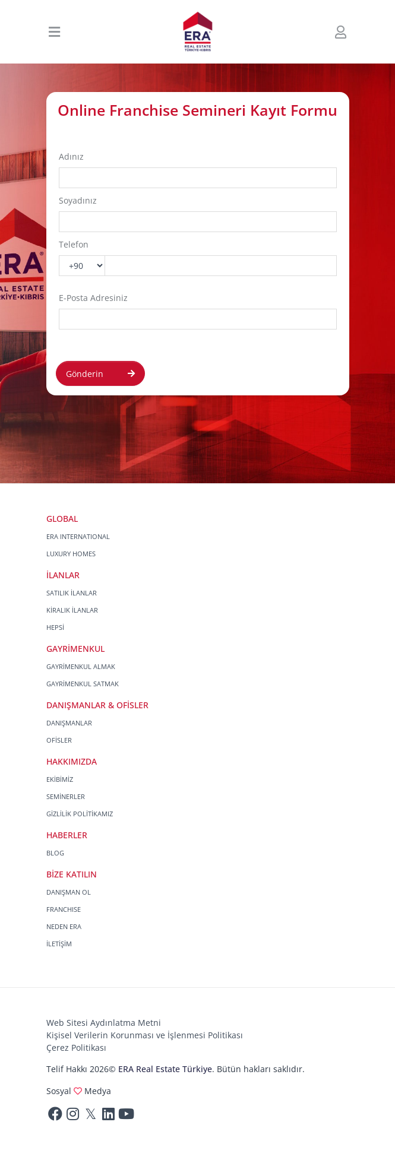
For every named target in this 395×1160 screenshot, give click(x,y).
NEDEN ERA (63, 926)
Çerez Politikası (76, 1047)
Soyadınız (78, 200)
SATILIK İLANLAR (71, 592)
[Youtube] (126, 1116)
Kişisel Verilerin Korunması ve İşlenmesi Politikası (144, 1035)
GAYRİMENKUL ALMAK (80, 666)
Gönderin (100, 373)
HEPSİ (55, 627)
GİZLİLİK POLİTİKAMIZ (79, 813)
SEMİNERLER (65, 796)
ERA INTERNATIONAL (78, 536)
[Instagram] (73, 1116)
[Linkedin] (109, 1116)
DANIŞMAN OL (68, 892)
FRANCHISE (63, 909)
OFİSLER (59, 740)
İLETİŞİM (59, 943)
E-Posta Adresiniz (93, 297)
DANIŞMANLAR (69, 722)
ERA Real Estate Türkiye (165, 1069)
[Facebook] (55, 1116)
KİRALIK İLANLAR (72, 610)
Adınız (71, 156)
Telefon (74, 244)
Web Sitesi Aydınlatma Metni (103, 1022)
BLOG (55, 852)
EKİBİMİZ (59, 779)
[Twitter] (91, 1116)
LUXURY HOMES (71, 553)
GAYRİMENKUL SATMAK (82, 683)
